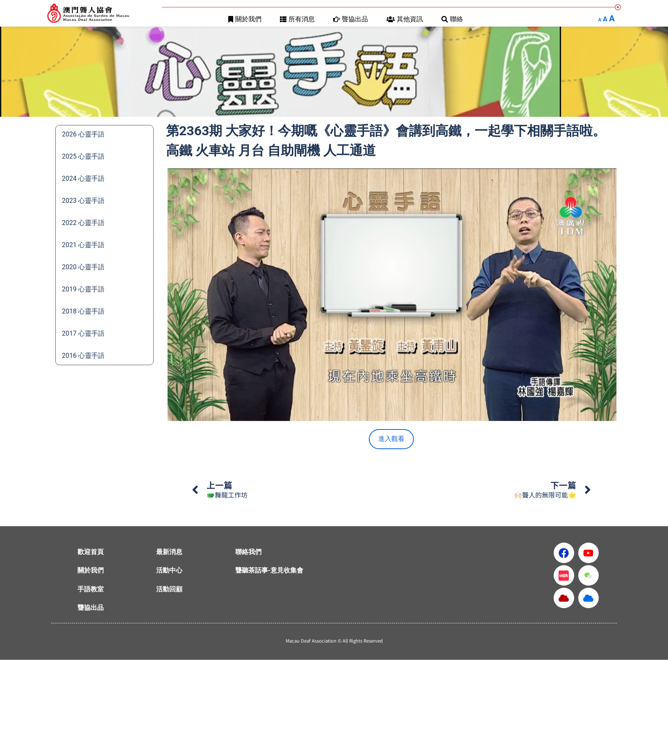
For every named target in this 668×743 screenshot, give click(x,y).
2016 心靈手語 (83, 355)
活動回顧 (169, 589)
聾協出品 (350, 19)
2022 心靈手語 (83, 223)
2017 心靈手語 (83, 333)
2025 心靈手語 (83, 156)
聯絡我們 (248, 552)
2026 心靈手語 (83, 134)
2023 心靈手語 (83, 200)
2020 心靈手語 (83, 267)
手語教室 (90, 589)
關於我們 (244, 19)
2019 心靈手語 (83, 289)
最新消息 (169, 552)
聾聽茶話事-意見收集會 (269, 570)
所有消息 (297, 19)
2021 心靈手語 (83, 245)
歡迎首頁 (90, 552)
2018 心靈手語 (83, 311)
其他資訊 (404, 19)
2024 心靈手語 (83, 178)
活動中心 (169, 570)
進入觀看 (391, 439)
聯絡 (452, 19)
